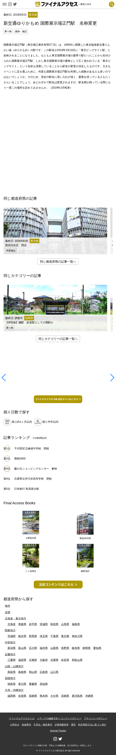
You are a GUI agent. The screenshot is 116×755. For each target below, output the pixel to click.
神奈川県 (77, 636)
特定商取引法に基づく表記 (92, 724)
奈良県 (65, 660)
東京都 (65, 636)
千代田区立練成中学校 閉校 (31, 448)
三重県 (12, 660)
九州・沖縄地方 (14, 690)
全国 (7, 612)
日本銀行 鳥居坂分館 (26, 488)
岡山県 (33, 672)
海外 (7, 605)
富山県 (22, 648)
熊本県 (44, 695)
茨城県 (12, 636)
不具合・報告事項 (42, 724)
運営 (73, 724)
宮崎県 (65, 695)
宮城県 (44, 624)
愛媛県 (33, 684)
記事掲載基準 (62, 724)
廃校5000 (20, 458)
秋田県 (54, 624)
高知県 (44, 684)
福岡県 (12, 695)
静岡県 (87, 648)
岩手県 (33, 624)
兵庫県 (54, 660)
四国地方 (10, 678)
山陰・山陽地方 (14, 666)
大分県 (54, 695)
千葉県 (54, 636)
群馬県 (33, 636)
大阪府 (44, 660)
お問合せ (14, 724)
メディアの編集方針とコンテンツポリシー (59, 718)
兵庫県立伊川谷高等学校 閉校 (33, 478)
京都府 (33, 660)
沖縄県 (89, 695)
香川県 (22, 684)
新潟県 (12, 648)
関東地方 (10, 630)
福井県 (44, 648)
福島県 (76, 624)
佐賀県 (22, 695)
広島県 (44, 672)
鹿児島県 (77, 695)
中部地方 (10, 642)
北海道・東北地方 (15, 618)
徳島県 (12, 684)
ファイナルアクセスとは (22, 718)
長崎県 (33, 695)
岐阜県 (76, 648)
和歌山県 (77, 660)
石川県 (33, 648)
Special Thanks (58, 730)
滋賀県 (22, 660)
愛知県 (97, 648)
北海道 (12, 624)
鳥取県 (12, 672)
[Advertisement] (58, 102)
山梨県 (54, 648)
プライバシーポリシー (95, 718)
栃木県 (22, 636)
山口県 (54, 672)
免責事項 (26, 724)
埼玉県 (44, 636)
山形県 (65, 624)
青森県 (22, 624)
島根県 (22, 672)
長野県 (65, 648)
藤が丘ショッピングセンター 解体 (35, 468)
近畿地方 (10, 654)
